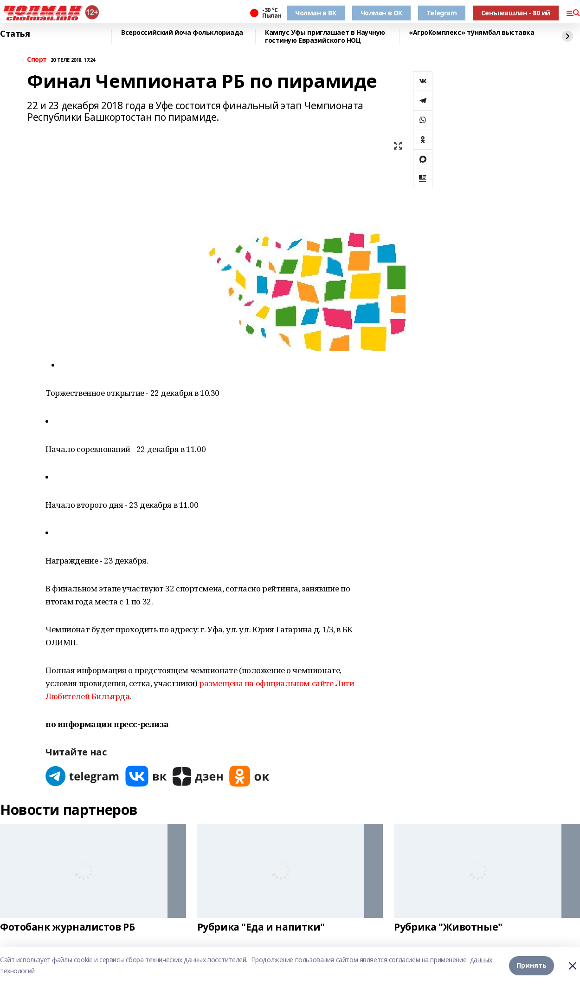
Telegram (441, 12)
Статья (15, 34)
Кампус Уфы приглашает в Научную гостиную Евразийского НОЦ (325, 36)
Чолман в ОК (381, 12)
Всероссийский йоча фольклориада (182, 33)
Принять (531, 965)
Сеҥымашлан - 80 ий (515, 12)
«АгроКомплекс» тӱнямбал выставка (472, 33)
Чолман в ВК (315, 12)
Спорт (37, 60)
